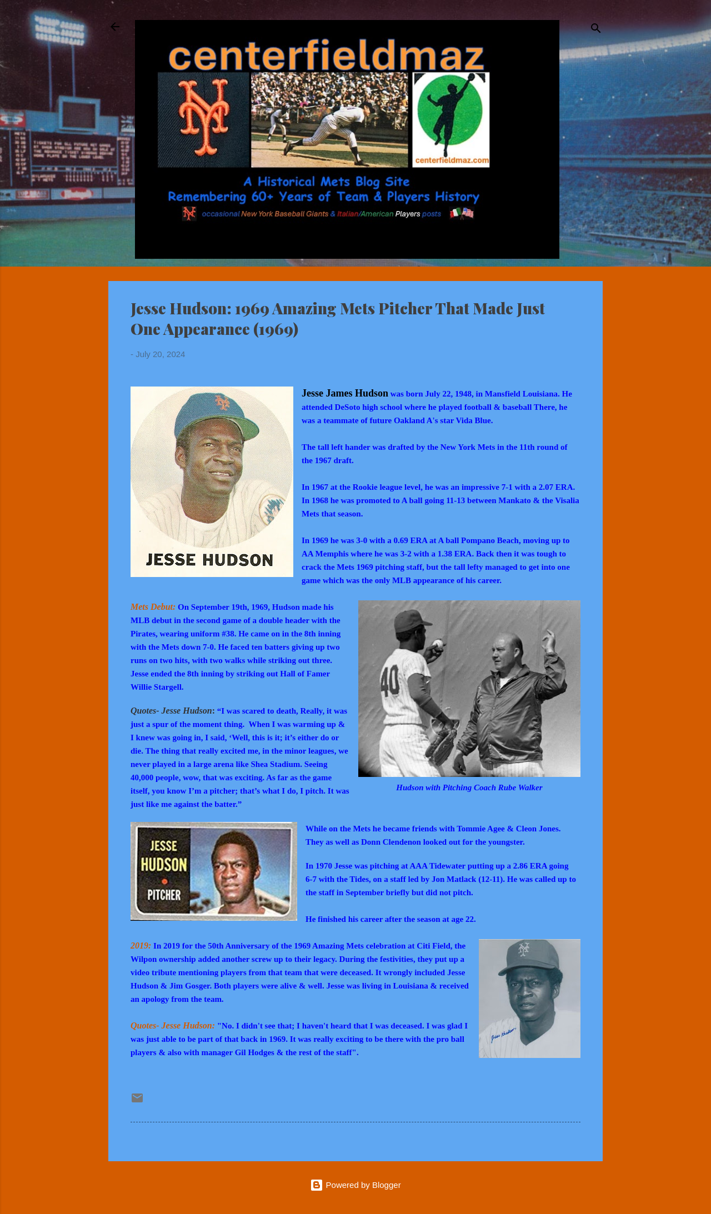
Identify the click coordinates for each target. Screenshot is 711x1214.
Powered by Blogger (355, 1185)
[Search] (596, 30)
